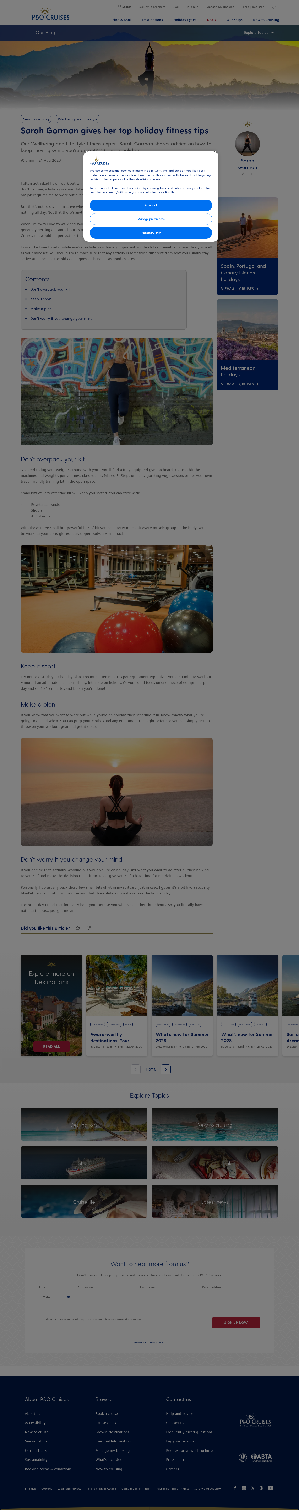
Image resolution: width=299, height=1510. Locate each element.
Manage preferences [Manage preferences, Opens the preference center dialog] (150, 219)
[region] (150, 196)
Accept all (151, 205)
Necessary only (151, 232)
